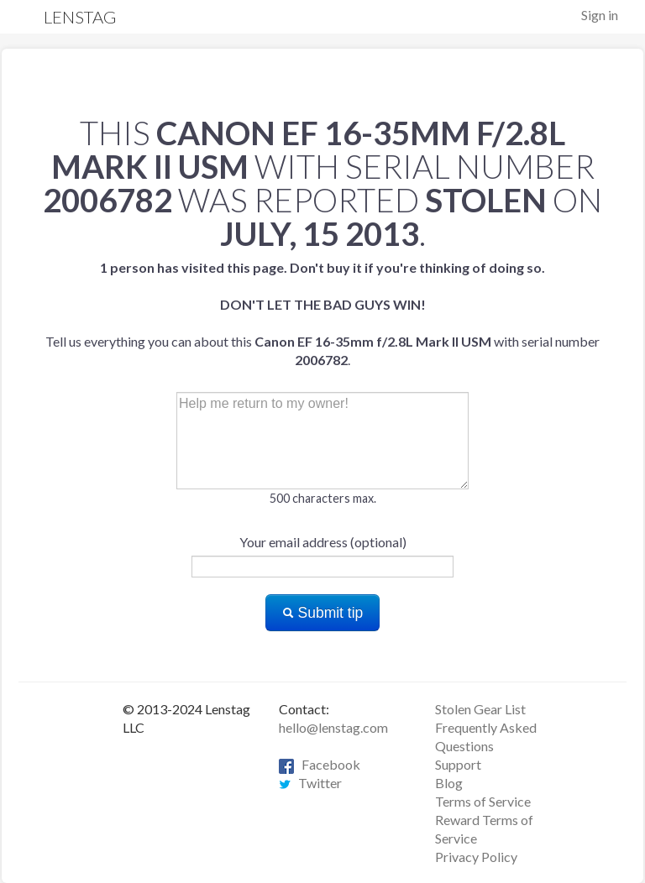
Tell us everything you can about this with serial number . (322, 313)
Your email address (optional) (322, 542)
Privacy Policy (476, 857)
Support (458, 764)
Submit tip (323, 612)
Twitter (310, 783)
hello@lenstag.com (333, 727)
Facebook (319, 764)
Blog (449, 783)
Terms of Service (483, 801)
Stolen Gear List (480, 709)
